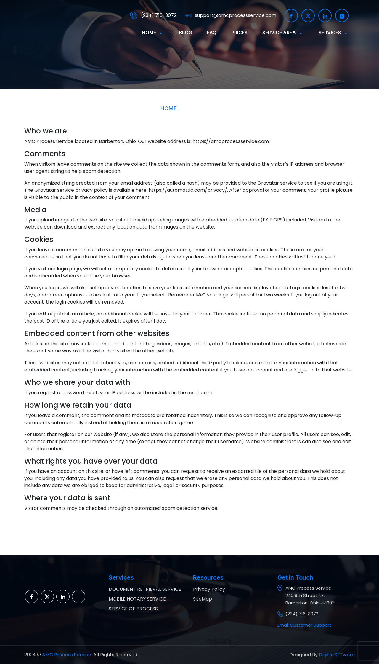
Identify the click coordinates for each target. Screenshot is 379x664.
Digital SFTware (337, 654)
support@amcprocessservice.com (230, 15)
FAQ (211, 33)
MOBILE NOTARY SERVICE (137, 599)
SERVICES (330, 33)
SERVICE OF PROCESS (133, 608)
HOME (149, 33)
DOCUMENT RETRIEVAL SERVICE (145, 589)
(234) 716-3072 (153, 15)
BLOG (185, 33)
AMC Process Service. (66, 654)
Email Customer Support (304, 625)
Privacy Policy (209, 589)
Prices (239, 33)
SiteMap (202, 599)
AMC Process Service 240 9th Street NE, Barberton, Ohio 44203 (310, 595)
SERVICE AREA (279, 33)
